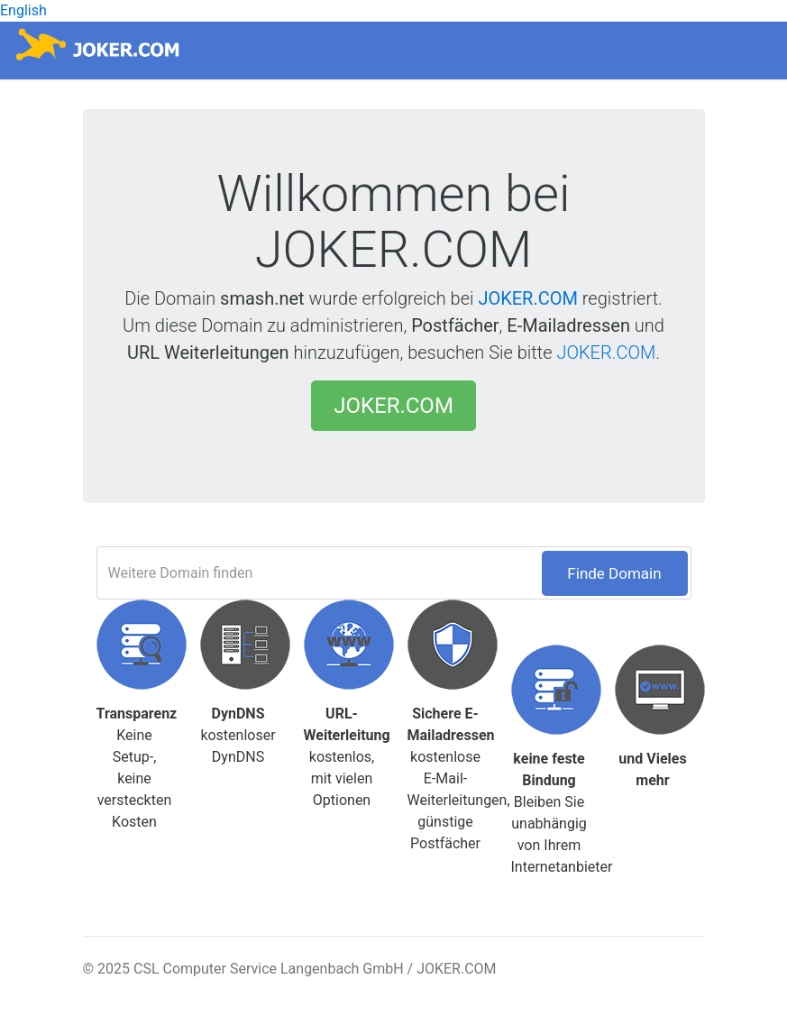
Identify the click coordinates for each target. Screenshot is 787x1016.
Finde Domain (614, 573)
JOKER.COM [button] (393, 405)
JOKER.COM (528, 298)
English (23, 10)
